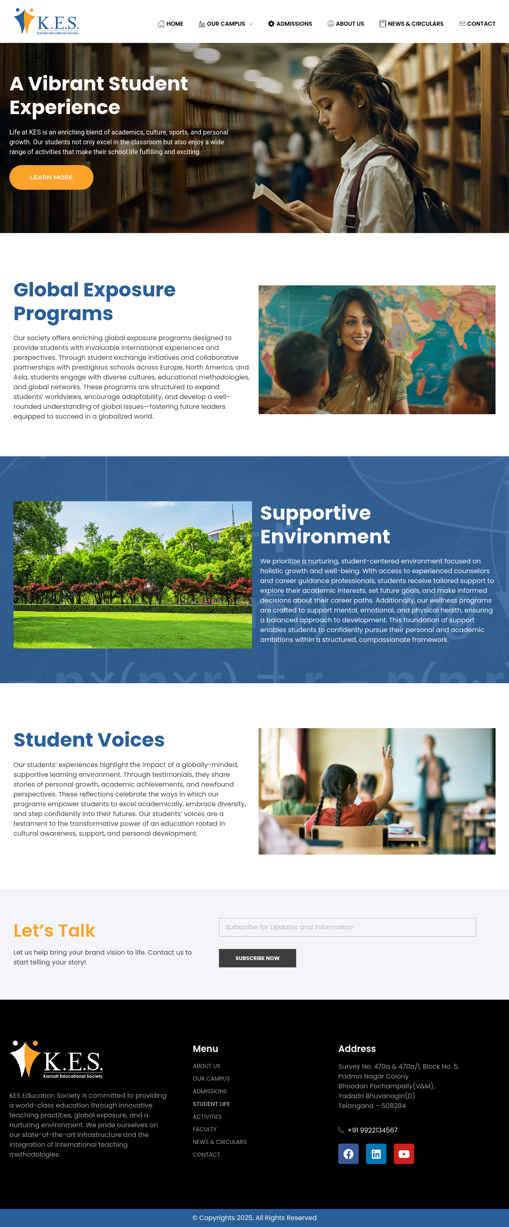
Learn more (51, 177)
